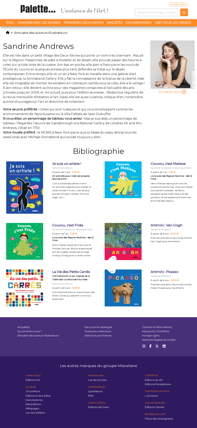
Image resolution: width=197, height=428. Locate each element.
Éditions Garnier (154, 407)
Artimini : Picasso (164, 272)
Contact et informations (157, 327)
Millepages (32, 408)
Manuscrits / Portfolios (155, 331)
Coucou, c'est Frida (67, 225)
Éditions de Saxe (98, 407)
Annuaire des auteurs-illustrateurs (40, 33)
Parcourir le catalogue (98, 327)
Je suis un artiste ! (66, 164)
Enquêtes (115, 22)
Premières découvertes (84, 22)
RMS (91, 395)
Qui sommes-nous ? (29, 331)
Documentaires (138, 22)
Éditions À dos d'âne (38, 395)
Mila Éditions (33, 404)
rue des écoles (97, 380)
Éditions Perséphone (158, 384)
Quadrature (95, 391)
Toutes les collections (97, 331)
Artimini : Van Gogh (166, 225)
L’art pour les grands (172, 22)
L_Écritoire (151, 395)
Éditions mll (33, 380)
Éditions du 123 (154, 380)
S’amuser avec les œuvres (39, 22)
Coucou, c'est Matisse (168, 164)
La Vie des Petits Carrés (71, 272)
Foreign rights (178, 4)
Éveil (10, 22)
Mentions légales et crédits (159, 339)
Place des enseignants (159, 418)
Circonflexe (33, 391)
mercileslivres (34, 400)
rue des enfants (35, 412)
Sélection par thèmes (98, 335)
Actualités (23, 327)
